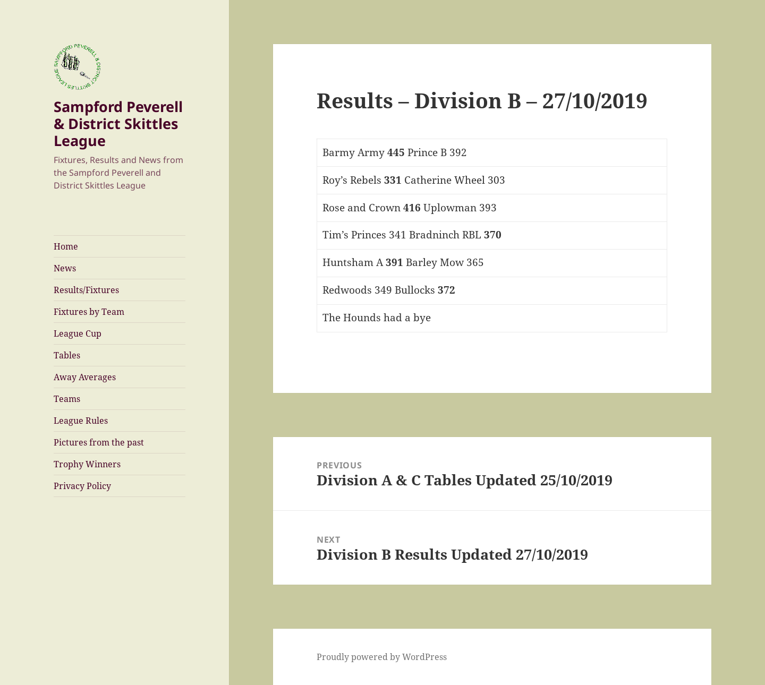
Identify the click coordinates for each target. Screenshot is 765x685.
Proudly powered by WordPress (382, 657)
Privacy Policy (82, 486)
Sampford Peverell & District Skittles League (118, 123)
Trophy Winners (87, 464)
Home (66, 246)
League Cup (77, 333)
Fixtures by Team (89, 312)
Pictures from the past (99, 442)
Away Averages (85, 377)
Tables (67, 355)
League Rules (81, 420)
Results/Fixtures (86, 290)
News (65, 268)
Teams (67, 399)
